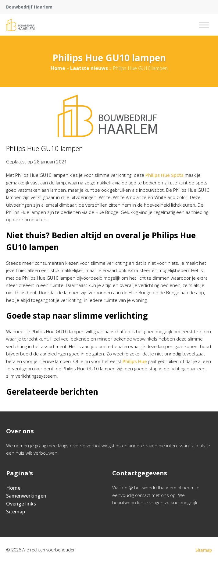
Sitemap (15, 511)
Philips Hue (135, 361)
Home (58, 68)
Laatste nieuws (89, 68)
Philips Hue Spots (164, 175)
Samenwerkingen (26, 495)
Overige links (21, 503)
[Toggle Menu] (204, 25)
